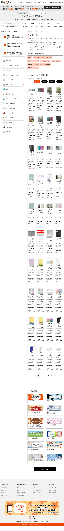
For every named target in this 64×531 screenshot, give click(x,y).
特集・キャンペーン (54, 495)
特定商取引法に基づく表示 (41, 526)
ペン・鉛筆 (37, 57)
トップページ (14, 19)
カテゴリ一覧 (52, 493)
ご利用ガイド (37, 2)
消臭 (40, 23)
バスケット (57, 23)
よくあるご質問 (37, 495)
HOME (29, 31)
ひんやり (24, 23)
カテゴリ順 (59, 86)
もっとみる (45, 474)
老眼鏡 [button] (6, 131)
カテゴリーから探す (25, 19)
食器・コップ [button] (8, 84)
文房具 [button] (6, 70)
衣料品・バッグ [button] (9, 89)
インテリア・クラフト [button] (10, 65)
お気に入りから (27, 16)
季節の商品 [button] (7, 127)
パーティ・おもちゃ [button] (10, 113)
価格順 (51, 86)
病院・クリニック (45, 26)
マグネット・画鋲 (47, 61)
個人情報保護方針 (27, 526)
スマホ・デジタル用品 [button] (10, 75)
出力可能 (36, 9)
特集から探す (35, 19)
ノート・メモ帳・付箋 (49, 57)
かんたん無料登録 (52, 8)
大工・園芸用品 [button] (9, 117)
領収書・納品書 (21, 497)
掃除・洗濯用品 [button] (9, 103)
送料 (8, 9)
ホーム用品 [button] (7, 122)
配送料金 (3, 495)
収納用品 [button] (7, 61)
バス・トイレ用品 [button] (9, 98)
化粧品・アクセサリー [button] (10, 94)
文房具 (34, 31)
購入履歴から (37, 16)
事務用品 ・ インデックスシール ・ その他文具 (40, 69)
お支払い (3, 497)
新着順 (36, 86)
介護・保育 (34, 26)
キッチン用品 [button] (8, 79)
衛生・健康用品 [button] (9, 108)
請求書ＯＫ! (22, 9)
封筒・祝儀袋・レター (34, 72)
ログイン (22, 2)
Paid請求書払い (21, 500)
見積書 (19, 493)
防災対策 (33, 23)
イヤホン (48, 23)
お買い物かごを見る (56, 2)
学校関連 (24, 26)
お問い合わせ (44, 2)
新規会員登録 (29, 2)
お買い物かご (52, 497)
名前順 (44, 86)
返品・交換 (4, 500)
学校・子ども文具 (33, 65)
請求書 (19, 495)
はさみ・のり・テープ (34, 61)
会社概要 (18, 526)
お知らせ (43, 19)
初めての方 (50, 19)
